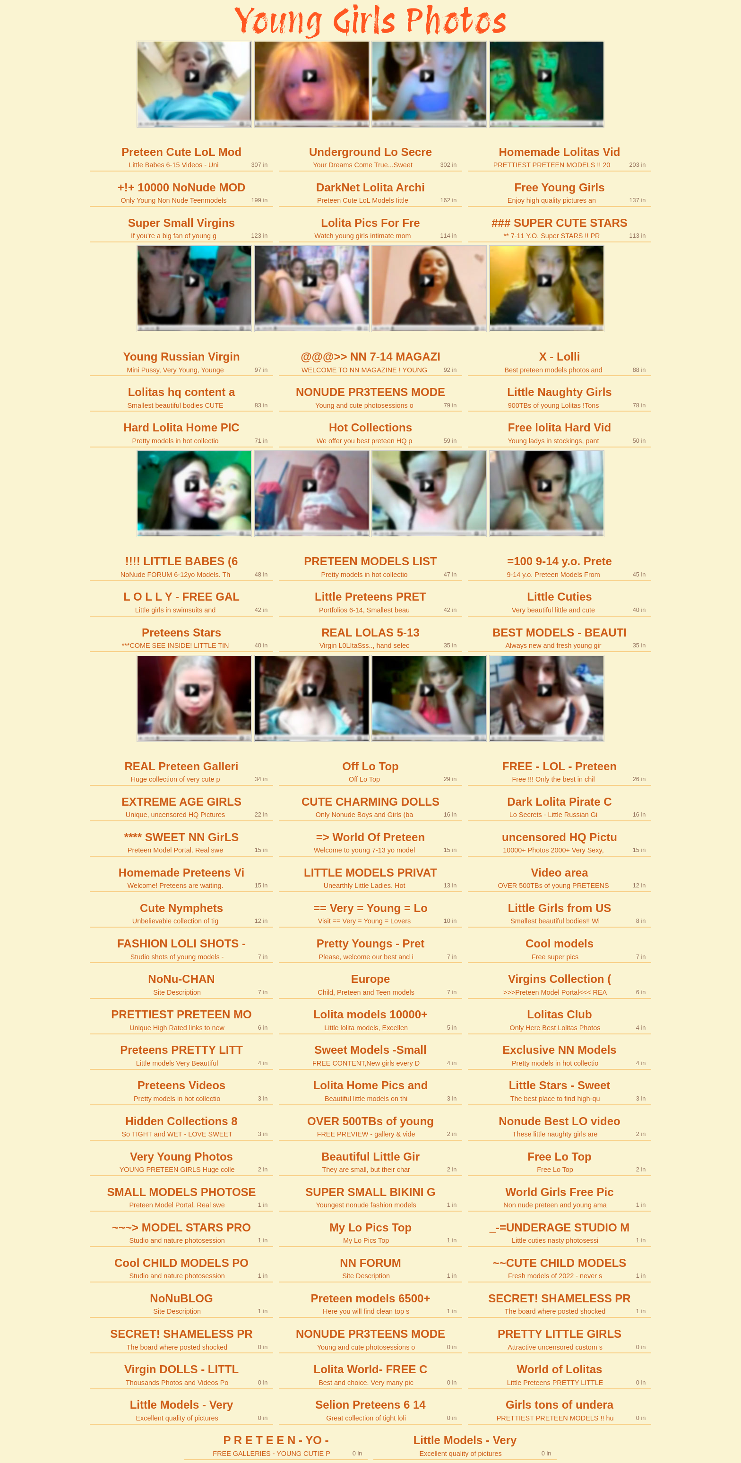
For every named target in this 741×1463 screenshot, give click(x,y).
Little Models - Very (181, 1409)
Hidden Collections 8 (181, 1126)
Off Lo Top (370, 771)
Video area (560, 877)
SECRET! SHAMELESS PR (560, 1303)
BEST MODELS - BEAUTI (560, 637)
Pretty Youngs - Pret (370, 948)
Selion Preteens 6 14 (370, 1409)
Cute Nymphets (181, 913)
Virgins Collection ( (560, 984)
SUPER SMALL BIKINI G (370, 1197)
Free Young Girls (560, 192)
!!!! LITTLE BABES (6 (181, 566)
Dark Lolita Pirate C (560, 806)
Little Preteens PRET (370, 601)
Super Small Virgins (181, 228)
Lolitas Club (560, 1019)
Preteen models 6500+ (370, 1303)
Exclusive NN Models (560, 1055)
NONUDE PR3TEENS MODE (370, 397)
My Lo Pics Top (370, 1232)
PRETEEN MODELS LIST (370, 566)
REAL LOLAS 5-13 (370, 637)
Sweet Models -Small (370, 1055)
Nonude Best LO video (560, 1126)
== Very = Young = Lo (370, 913)
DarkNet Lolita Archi (370, 192)
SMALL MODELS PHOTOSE (181, 1197)
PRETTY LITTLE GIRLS (560, 1339)
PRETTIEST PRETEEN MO (181, 1019)
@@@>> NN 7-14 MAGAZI (370, 361)
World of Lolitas (560, 1374)
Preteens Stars (181, 637)
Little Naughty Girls (560, 397)
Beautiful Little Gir (370, 1161)
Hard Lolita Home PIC (181, 432)
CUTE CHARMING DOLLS (370, 806)
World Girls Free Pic (560, 1197)
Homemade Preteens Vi (181, 877)
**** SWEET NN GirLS (181, 842)
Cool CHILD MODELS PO (181, 1268)
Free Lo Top (560, 1161)
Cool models (560, 948)
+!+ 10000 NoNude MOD (181, 192)
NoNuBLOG (181, 1303)
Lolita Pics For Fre (370, 228)
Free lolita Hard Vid (560, 432)
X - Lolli (560, 361)
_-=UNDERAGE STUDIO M (560, 1232)
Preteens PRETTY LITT (181, 1055)
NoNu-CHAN (181, 984)
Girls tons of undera (560, 1409)
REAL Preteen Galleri (181, 771)
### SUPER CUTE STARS (560, 228)
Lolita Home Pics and (370, 1090)
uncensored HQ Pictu (560, 842)
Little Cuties (560, 601)
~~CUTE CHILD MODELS (560, 1268)
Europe (370, 984)
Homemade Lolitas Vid (560, 157)
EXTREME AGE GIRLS (181, 806)
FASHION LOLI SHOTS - (181, 948)
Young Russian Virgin (181, 361)
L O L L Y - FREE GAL (181, 601)
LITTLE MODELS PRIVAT (370, 877)
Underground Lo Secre (370, 157)
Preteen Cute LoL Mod (181, 157)
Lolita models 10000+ (370, 1019)
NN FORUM (370, 1268)
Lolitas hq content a (181, 397)
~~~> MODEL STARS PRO (181, 1232)
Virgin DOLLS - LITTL (181, 1374)
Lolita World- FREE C (370, 1374)
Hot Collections (370, 432)
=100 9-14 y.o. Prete (560, 566)
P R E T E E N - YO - (276, 1445)
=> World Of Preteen (370, 842)
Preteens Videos (181, 1090)
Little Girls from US (560, 913)
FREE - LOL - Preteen (560, 771)
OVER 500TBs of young (370, 1126)
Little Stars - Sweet (560, 1090)
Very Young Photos (181, 1161)
